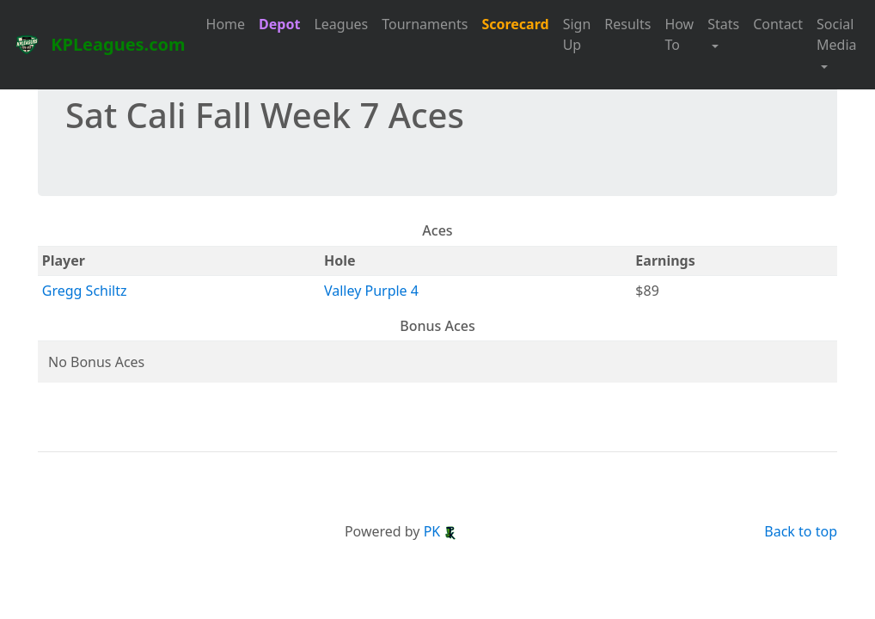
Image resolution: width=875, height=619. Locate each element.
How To (679, 34)
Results (627, 24)
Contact (778, 24)
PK (441, 531)
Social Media (836, 34)
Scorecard (514, 24)
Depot (279, 24)
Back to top (800, 531)
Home (226, 24)
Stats (723, 24)
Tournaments (425, 24)
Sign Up (577, 34)
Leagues (341, 24)
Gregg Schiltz (84, 290)
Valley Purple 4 (371, 290)
